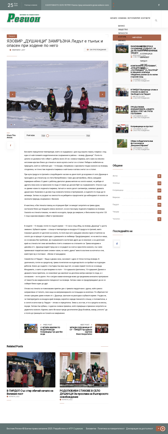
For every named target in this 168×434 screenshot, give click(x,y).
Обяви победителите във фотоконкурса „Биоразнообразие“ (142, 143)
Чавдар (116, 212)
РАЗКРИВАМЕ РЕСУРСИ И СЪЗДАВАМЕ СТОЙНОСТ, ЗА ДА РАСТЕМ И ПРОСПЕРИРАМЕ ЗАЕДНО (144, 49)
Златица (116, 183)
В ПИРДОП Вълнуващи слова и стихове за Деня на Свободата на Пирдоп (144, 92)
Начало (96, 21)
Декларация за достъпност (139, 428)
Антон (115, 176)
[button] (11, 124)
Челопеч (116, 219)
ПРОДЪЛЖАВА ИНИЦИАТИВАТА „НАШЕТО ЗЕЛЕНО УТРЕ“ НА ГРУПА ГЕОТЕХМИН (142, 110)
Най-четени (137, 37)
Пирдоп (116, 205)
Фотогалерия (126, 21)
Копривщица (118, 190)
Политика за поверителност (111, 428)
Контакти (143, 21)
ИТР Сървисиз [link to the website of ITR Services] (76, 428)
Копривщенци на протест (142, 126)
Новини (109, 21)
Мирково (116, 197)
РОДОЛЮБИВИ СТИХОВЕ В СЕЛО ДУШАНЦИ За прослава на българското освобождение (84, 393)
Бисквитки (91, 428)
